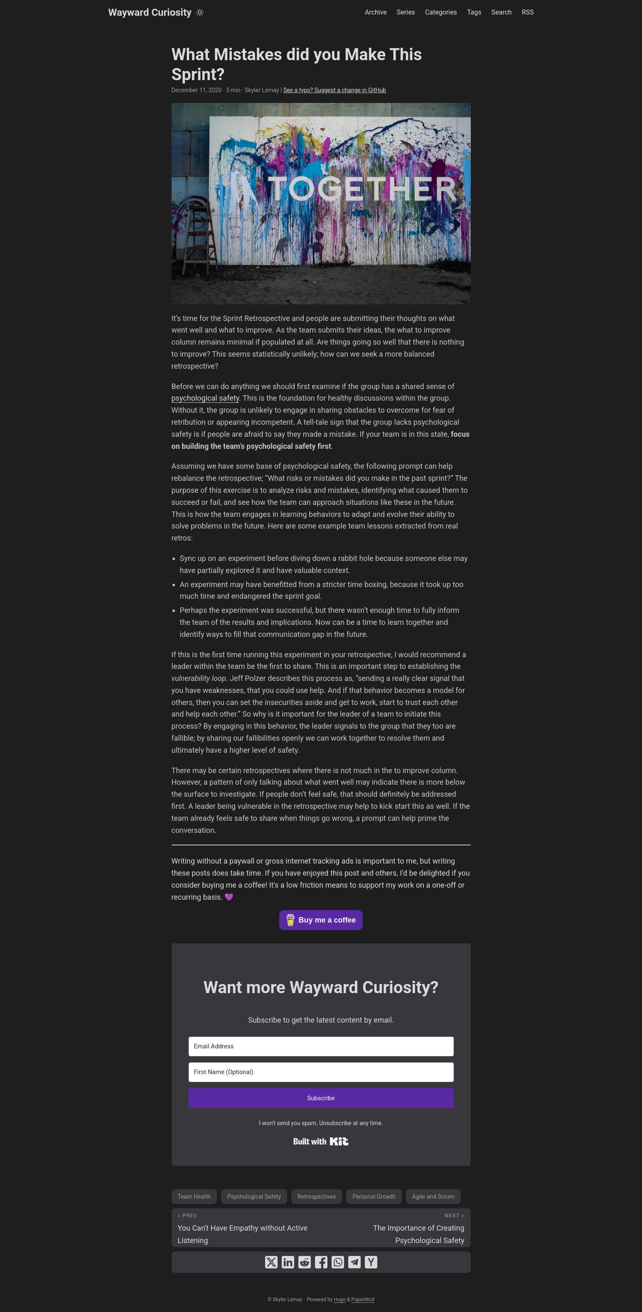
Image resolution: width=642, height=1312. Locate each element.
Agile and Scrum (433, 1196)
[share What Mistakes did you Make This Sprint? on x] (271, 1262)
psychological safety (205, 398)
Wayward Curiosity (150, 12)
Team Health (194, 1196)
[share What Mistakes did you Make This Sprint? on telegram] (354, 1262)
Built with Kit (321, 1141)
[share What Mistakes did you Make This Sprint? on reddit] (304, 1262)
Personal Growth (373, 1196)
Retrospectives (317, 1196)
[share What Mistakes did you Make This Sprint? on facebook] (321, 1262)
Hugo (340, 1299)
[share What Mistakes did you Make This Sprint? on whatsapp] (338, 1262)
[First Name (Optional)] (321, 1072)
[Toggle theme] (200, 12)
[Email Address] (321, 1046)
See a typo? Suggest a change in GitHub (334, 90)
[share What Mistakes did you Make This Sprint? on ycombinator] (371, 1262)
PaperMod (363, 1299)
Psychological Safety (254, 1196)
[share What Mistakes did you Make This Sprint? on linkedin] (288, 1262)
